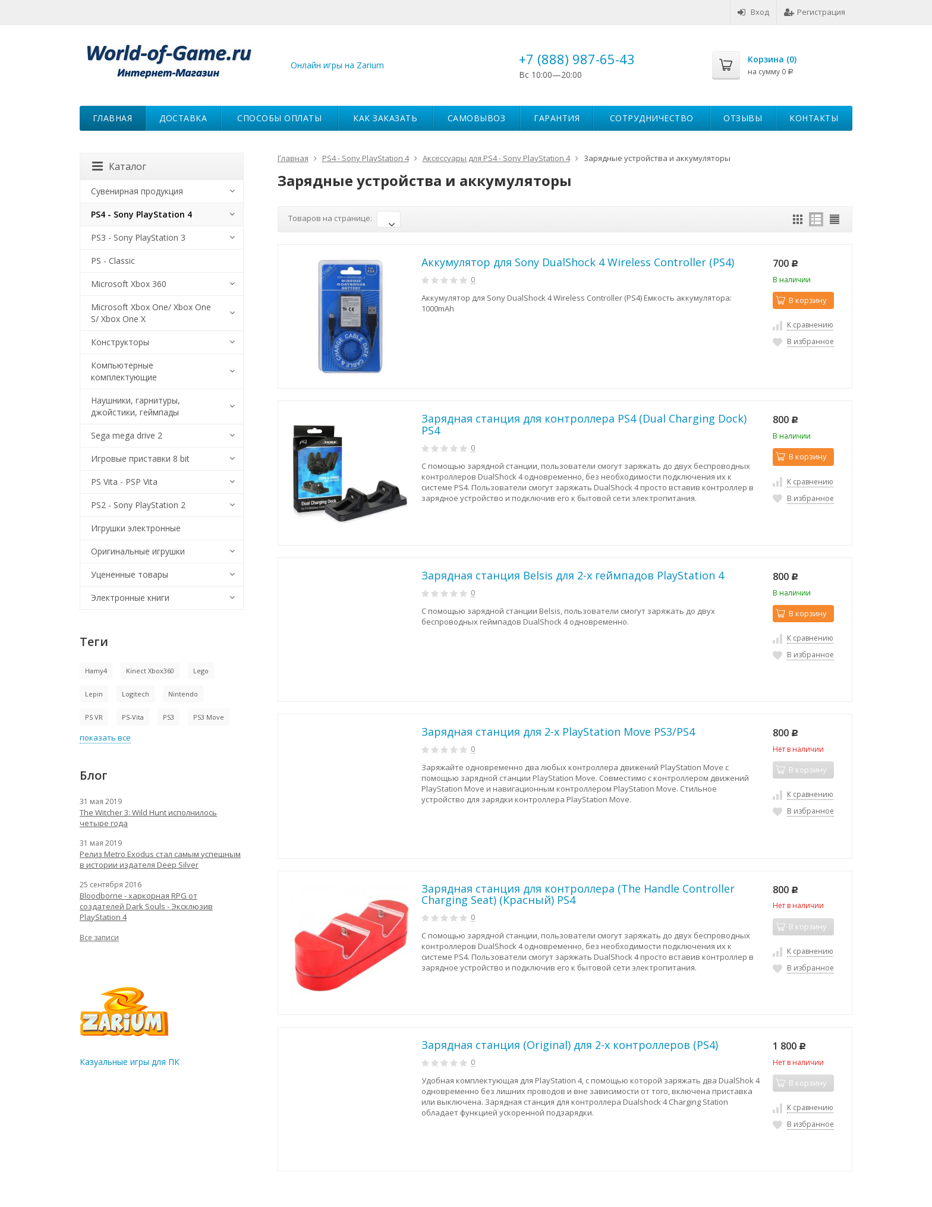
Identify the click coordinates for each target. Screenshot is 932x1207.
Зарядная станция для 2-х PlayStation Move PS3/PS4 (558, 731)
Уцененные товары (129, 574)
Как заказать (385, 118)
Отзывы (742, 118)
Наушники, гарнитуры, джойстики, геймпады (135, 406)
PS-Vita (133, 717)
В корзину (801, 300)
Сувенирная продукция (137, 191)
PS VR (94, 717)
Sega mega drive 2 (126, 435)
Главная (113, 118)
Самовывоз (477, 118)
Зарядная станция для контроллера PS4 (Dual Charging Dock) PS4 (584, 424)
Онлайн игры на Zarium (337, 65)
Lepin (94, 693)
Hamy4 (96, 670)
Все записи (99, 937)
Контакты (813, 118)
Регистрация (814, 12)
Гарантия (557, 118)
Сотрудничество (652, 118)
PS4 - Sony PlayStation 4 (141, 214)
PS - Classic (113, 260)
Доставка (183, 118)
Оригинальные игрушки (138, 551)
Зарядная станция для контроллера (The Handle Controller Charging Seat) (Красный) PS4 (578, 894)
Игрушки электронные (136, 528)
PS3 (168, 717)
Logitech (135, 693)
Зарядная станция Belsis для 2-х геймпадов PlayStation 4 (572, 575)
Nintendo (183, 693)
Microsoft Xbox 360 (128, 283)
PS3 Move (208, 717)
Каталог (119, 166)
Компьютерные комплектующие (124, 371)
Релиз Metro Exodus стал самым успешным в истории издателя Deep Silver (160, 859)
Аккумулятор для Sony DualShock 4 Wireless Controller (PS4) (577, 262)
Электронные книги (130, 597)
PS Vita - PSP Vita (124, 481)
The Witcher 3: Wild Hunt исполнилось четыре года (148, 817)
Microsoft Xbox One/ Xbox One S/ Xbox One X (151, 312)
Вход (753, 12)
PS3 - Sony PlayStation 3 (138, 237)
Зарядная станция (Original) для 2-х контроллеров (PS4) (569, 1045)
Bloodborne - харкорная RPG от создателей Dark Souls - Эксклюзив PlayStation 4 (146, 906)
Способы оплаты (279, 118)
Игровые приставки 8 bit (140, 458)
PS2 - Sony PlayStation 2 (138, 504)
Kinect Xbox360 (150, 670)
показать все (105, 737)
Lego (201, 670)
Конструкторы (120, 342)
